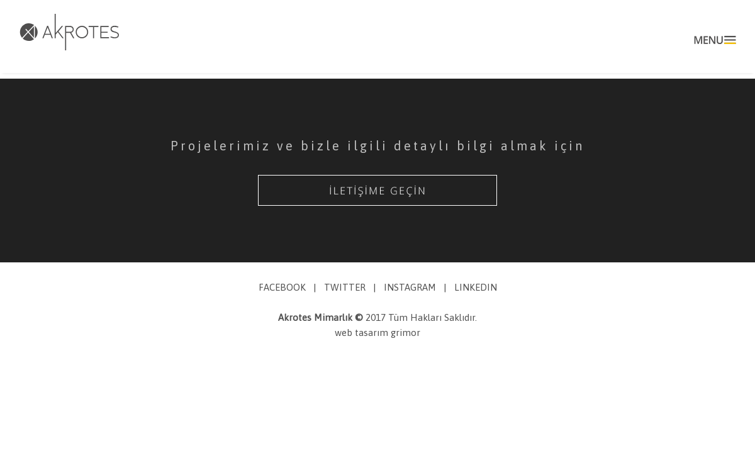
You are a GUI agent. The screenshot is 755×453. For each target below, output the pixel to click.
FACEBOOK (282, 287)
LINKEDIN (475, 287)
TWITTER (345, 287)
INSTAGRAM (410, 287)
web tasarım (363, 332)
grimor (405, 332)
